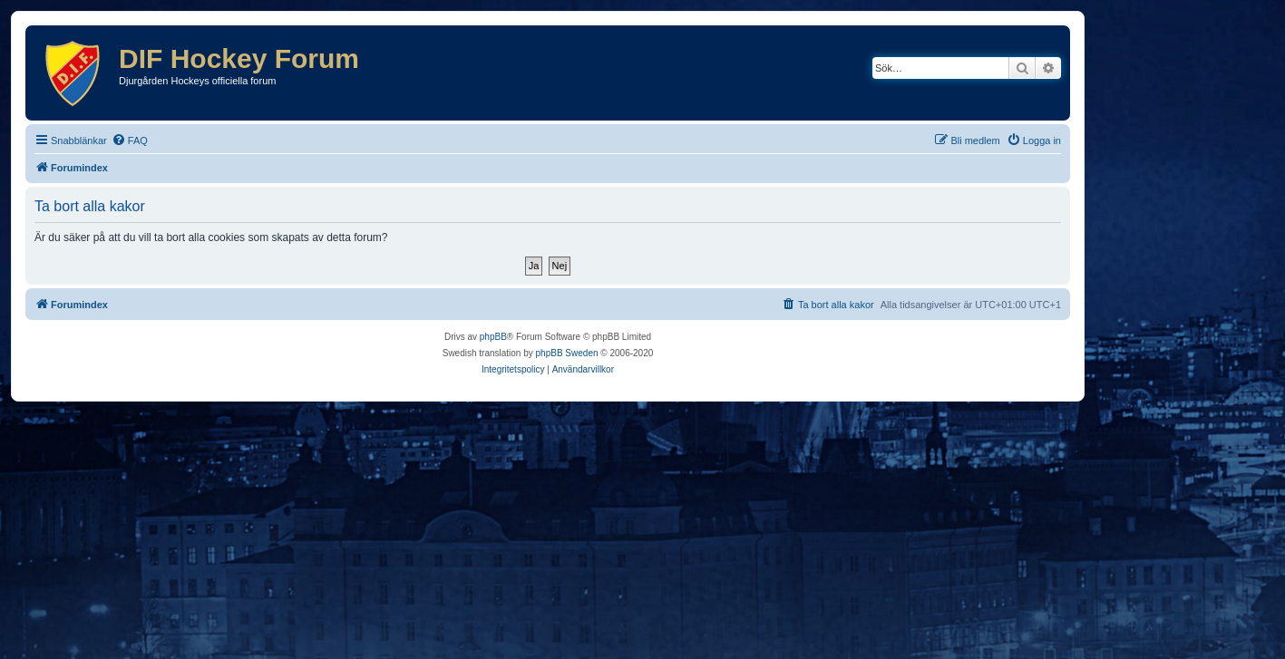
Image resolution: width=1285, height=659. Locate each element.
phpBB (493, 337)
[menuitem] (130, 140)
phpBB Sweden (567, 353)
